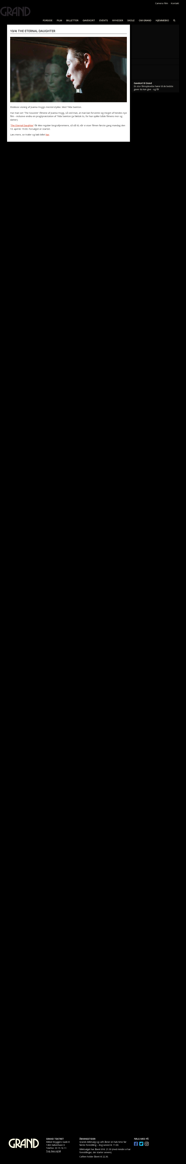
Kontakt (175, 3)
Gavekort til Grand (143, 291)
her (47, 134)
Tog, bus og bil (53, 1151)
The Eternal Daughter (22, 125)
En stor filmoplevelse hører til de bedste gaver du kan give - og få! (153, 296)
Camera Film (161, 3)
